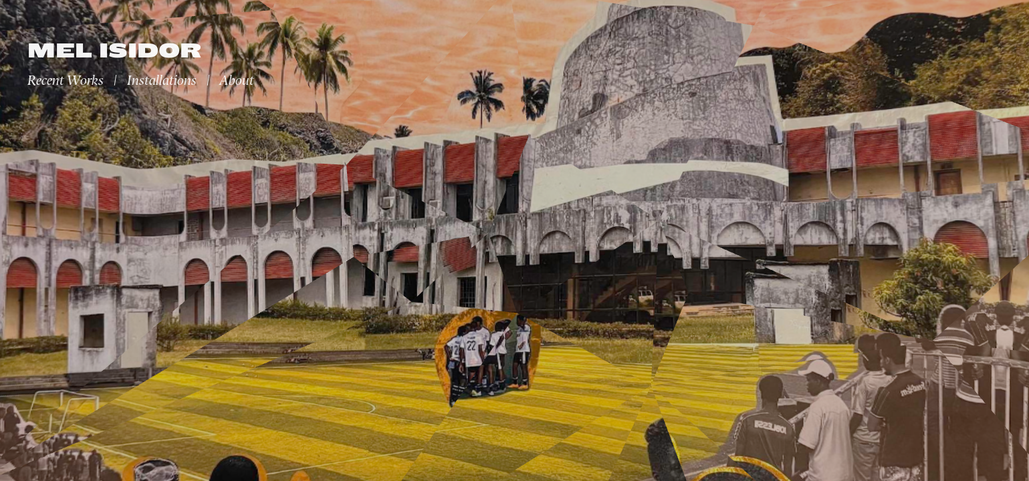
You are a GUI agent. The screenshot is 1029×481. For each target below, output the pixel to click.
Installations (162, 80)
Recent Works (65, 80)
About (236, 80)
